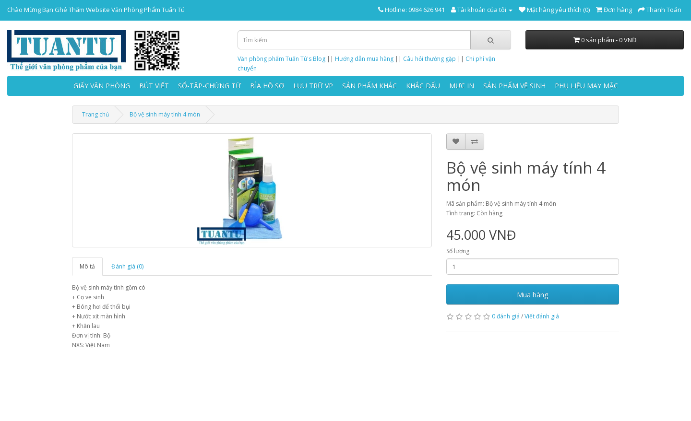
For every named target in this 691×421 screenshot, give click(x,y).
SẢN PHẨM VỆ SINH (514, 85)
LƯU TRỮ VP (313, 85)
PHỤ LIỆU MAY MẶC (586, 85)
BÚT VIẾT (154, 85)
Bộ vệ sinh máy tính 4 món (165, 114)
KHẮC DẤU (423, 85)
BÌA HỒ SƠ (267, 85)
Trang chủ (95, 114)
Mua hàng (532, 294)
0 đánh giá (506, 316)
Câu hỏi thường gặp (429, 59)
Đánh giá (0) (127, 266)
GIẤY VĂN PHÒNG (101, 85)
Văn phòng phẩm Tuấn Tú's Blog (281, 59)
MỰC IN (461, 85)
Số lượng (457, 251)
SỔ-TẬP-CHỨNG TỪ (209, 85)
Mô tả (87, 266)
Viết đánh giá (541, 316)
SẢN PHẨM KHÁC (369, 85)
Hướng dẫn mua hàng (364, 59)
